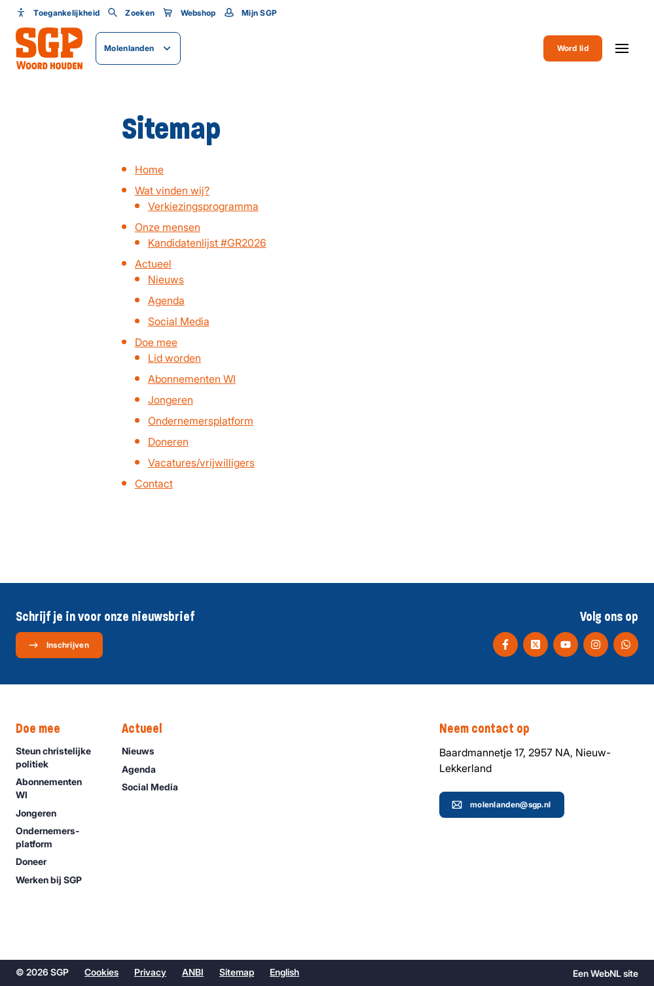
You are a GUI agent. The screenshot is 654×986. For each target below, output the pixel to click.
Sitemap (236, 971)
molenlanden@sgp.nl (501, 805)
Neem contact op (491, 729)
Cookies (101, 971)
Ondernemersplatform (200, 420)
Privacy (150, 971)
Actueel (153, 263)
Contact (154, 483)
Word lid (573, 48)
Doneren (168, 441)
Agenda (166, 300)
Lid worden (174, 357)
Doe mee (156, 342)
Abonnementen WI (192, 378)
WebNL (605, 973)
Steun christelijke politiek (58, 757)
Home (149, 169)
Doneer (37, 861)
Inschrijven (58, 645)
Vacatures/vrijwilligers (201, 462)
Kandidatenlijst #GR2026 (207, 242)
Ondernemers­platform (58, 836)
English (284, 971)
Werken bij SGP (55, 879)
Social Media (178, 321)
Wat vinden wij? (172, 190)
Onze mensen (167, 227)
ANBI (193, 971)
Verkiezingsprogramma (203, 206)
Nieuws (166, 279)
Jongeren (170, 399)
